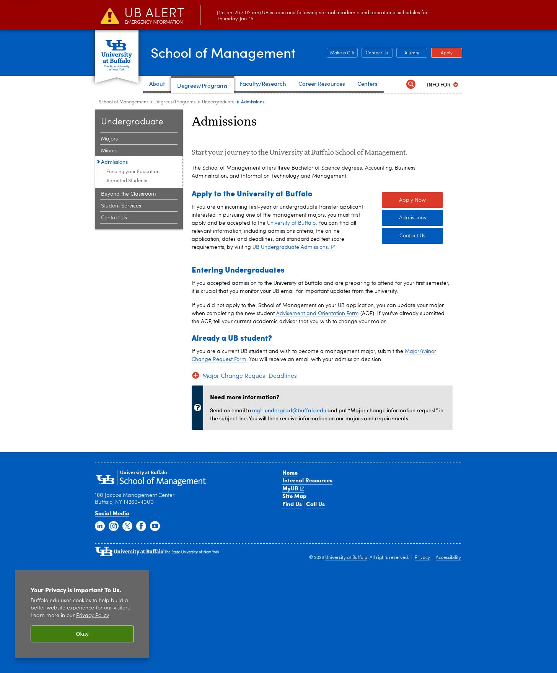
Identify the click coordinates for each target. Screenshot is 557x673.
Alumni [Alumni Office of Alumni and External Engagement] (407, 53)
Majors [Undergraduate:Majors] (109, 139)
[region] (82, 614)
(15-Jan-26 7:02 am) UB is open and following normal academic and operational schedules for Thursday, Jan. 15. (276, 16)
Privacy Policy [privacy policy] (92, 616)
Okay (82, 634)
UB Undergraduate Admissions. (293, 353)
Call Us (315, 610)
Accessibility (448, 664)
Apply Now (412, 306)
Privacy (422, 664)
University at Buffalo (291, 329)
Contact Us (412, 342)
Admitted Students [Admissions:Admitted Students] (126, 180)
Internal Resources (307, 586)
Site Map (294, 602)
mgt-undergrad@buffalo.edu (289, 516)
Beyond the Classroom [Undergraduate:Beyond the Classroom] (128, 194)
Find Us (292, 610)
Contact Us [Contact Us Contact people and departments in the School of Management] (375, 53)
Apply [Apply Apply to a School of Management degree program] (442, 53)
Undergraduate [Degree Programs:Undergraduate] (218, 102)
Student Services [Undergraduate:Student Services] (121, 206)
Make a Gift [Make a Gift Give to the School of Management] (341, 53)
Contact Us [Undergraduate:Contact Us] (114, 218)
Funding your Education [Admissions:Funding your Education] (133, 171)
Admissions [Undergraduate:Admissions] (114, 161)
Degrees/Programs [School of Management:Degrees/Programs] (175, 102)
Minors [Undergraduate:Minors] (109, 151)
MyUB (293, 594)
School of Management (225, 52)
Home (290, 578)
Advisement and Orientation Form (317, 419)
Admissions (412, 324)
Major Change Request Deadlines (249, 482)
